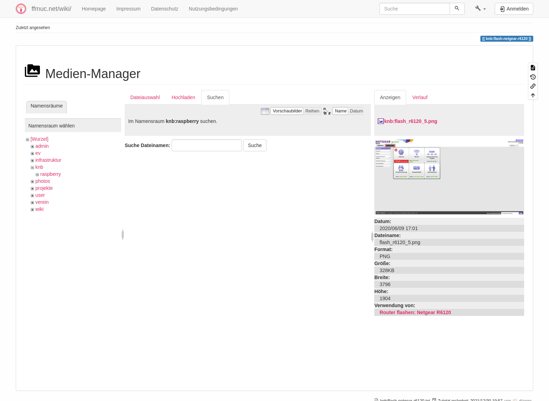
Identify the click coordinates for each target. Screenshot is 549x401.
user (40, 195)
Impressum (128, 9)
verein (42, 202)
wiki (39, 209)
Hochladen (183, 97)
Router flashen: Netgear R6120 (415, 312)
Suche (255, 145)
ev (38, 153)
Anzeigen (390, 97)
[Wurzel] (39, 139)
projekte (44, 188)
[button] (480, 9)
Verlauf (420, 97)
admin (42, 146)
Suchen (215, 97)
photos (42, 181)
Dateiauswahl (145, 97)
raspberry (50, 174)
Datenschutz (164, 9)
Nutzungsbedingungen (213, 9)
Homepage (94, 9)
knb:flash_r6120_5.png (410, 121)
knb (39, 167)
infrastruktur (48, 160)
